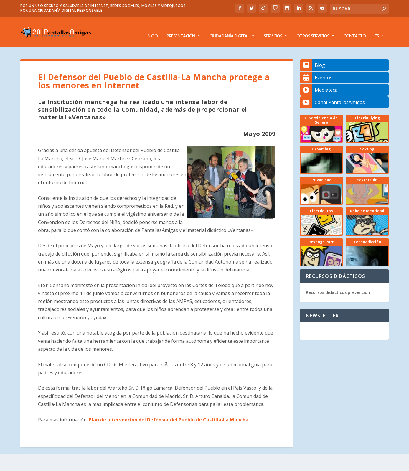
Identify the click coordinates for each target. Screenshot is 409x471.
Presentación (180, 28)
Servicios (273, 28)
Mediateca (318, 82)
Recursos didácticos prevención (338, 285)
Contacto (355, 28)
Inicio (152, 28)
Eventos (316, 70)
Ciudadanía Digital (229, 28)
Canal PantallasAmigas (332, 95)
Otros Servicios (312, 28)
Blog (312, 58)
